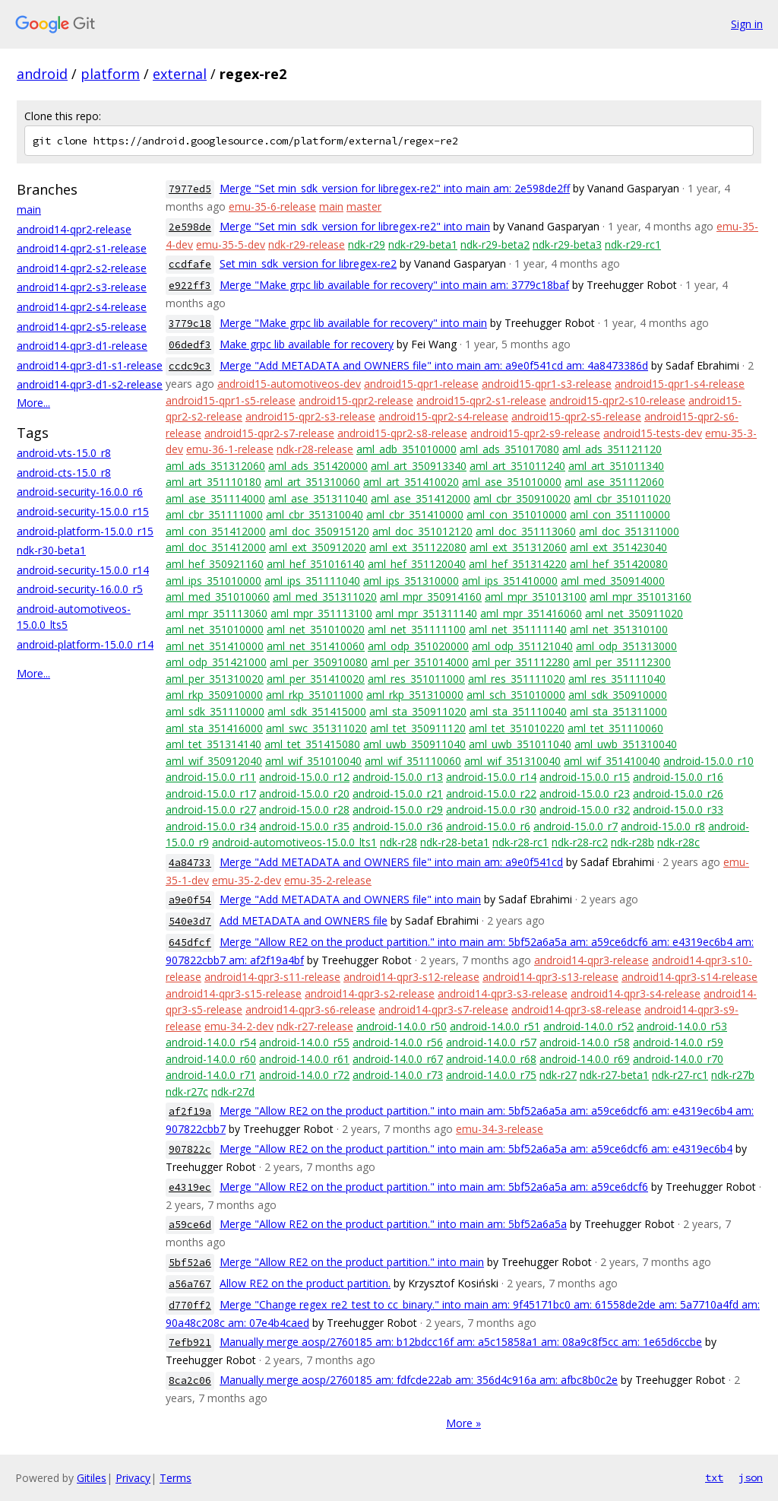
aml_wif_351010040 (313, 761)
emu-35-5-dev (230, 244)
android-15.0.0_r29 (398, 809)
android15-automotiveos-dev (289, 383)
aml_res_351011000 (416, 678)
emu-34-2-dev (239, 1026)
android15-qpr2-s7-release (269, 433)
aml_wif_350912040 (214, 761)
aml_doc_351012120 (422, 531)
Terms (175, 1478)
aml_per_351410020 (316, 678)
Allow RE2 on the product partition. (305, 1283)
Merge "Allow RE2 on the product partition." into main (352, 1262)
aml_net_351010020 (316, 629)
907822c (190, 1149)
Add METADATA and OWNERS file (303, 920)
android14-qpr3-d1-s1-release (90, 365)
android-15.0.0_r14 (491, 777)
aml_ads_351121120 (612, 449)
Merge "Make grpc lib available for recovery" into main (353, 323)
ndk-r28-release (315, 449)
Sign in (747, 24)
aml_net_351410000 (215, 646)
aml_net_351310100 (619, 629)
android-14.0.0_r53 (682, 1026)
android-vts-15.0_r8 (64, 453)
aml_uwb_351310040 (625, 744)
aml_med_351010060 (218, 596)
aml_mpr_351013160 (640, 596)
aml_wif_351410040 (612, 761)
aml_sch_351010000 (515, 694)
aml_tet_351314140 (213, 744)
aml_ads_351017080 (509, 449)
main (29, 209)
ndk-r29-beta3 (567, 244)
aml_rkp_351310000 (414, 694)
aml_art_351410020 (411, 481)
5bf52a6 (190, 1262)
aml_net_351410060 (316, 646)
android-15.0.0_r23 (584, 793)
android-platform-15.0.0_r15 (85, 531)
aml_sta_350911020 (417, 711)
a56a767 (190, 1283)
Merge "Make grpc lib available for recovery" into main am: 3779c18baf (394, 285)
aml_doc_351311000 (629, 531)
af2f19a (190, 1111)
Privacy (132, 1478)
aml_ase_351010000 (511, 481)
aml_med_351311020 (325, 596)
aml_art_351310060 (312, 481)
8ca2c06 (190, 1380)
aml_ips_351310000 (411, 580)
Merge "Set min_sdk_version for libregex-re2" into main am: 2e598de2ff (395, 188)
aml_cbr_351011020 (622, 498)
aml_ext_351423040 (618, 547)
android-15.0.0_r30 (491, 809)
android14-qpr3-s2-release (370, 993)
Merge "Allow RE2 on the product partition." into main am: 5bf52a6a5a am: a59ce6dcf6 (434, 1186)
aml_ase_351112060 (614, 481)
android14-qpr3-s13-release (550, 976)
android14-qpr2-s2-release (82, 268)
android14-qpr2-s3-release (82, 287)
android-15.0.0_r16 (678, 777)
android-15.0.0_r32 (584, 809)
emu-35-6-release (272, 206)
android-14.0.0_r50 (401, 1026)
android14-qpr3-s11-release (272, 976)
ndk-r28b (632, 842)
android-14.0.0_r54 (211, 1042)
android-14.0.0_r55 (304, 1042)
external (180, 74)
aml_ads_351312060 (215, 466)
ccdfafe (190, 264)
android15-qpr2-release (356, 400)
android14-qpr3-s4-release (636, 993)
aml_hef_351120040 (417, 564)
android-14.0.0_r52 (588, 1026)
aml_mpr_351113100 (321, 613)
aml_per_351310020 (215, 678)
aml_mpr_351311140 (426, 613)
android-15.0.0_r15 (584, 777)
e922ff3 (190, 285)
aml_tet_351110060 (615, 728)
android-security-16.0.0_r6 (80, 491)
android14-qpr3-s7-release (443, 1009)
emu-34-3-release (499, 1129)
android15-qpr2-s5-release (576, 416)
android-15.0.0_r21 (398, 793)
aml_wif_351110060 (413, 761)
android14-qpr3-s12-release (411, 976)
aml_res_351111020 (516, 678)
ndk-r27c (187, 1091)
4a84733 (190, 862)
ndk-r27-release (315, 1026)
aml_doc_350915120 (319, 531)
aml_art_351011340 (616, 466)
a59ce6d (190, 1224)
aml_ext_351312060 (518, 547)
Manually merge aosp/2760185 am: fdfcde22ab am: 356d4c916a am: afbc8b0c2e (419, 1379)
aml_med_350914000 (613, 580)
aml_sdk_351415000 (316, 711)
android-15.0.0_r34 (211, 826)
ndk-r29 (366, 244)
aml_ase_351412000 (420, 498)
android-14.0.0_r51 (495, 1026)
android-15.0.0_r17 (211, 793)
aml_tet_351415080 (312, 744)
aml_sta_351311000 (618, 711)
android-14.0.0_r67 (398, 1059)
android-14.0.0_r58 (584, 1042)
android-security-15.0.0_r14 (83, 570)
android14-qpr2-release (74, 229)
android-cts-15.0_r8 (64, 472)
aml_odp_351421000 (216, 662)
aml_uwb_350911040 (414, 744)
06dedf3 (190, 344)
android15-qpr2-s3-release (310, 416)
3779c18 (190, 323)
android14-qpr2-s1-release (82, 248)
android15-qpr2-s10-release (617, 400)
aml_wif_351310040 (512, 761)
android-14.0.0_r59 (678, 1042)
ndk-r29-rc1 (633, 244)
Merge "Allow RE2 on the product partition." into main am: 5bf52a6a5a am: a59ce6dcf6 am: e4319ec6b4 (476, 1148)
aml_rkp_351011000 (314, 694)
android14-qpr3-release (591, 960)
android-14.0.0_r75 (491, 1075)
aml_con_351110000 (620, 514)
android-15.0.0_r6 (488, 826)
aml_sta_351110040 (518, 711)
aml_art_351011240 (517, 466)
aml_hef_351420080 (619, 564)
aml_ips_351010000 (213, 580)
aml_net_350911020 (634, 613)
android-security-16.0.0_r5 (80, 589)
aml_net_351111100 (417, 629)
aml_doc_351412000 (216, 547)
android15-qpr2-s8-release (402, 433)
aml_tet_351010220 (517, 728)
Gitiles (91, 1478)
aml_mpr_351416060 (531, 613)
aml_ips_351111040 (312, 580)
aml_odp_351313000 (626, 646)
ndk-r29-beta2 (495, 244)
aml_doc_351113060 (526, 531)
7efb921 (190, 1342)
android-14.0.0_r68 (491, 1059)
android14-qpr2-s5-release (82, 326)
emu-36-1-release (230, 449)
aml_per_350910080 (319, 662)
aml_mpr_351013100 (536, 596)
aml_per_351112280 (521, 662)
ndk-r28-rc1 (520, 842)
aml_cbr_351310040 (314, 514)
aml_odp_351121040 (522, 646)
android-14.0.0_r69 (584, 1059)
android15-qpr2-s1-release (481, 400)
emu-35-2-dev (246, 880)
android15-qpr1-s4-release (680, 383)
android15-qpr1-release (421, 383)
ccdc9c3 (190, 366)
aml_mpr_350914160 (431, 596)
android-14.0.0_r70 (678, 1059)
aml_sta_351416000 (214, 728)
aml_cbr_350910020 (522, 498)
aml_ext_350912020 (317, 547)
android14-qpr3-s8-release (576, 1009)
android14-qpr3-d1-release (82, 345)
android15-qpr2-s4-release (443, 416)
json (750, 1477)
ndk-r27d (233, 1091)
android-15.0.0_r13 (398, 777)
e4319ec (190, 1187)
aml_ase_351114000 (215, 498)
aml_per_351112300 (622, 662)
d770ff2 (190, 1305)
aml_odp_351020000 (418, 646)
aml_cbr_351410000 (414, 514)
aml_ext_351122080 (417, 547)
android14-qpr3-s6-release (310, 1009)
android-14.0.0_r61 (304, 1059)
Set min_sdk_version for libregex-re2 (308, 263)
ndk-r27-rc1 (680, 1075)
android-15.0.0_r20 (304, 793)
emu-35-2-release (328, 880)
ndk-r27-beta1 (614, 1075)
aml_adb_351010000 (406, 449)
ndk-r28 (398, 842)
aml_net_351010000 (215, 629)
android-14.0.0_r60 (211, 1059)
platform (110, 74)
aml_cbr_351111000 (214, 514)
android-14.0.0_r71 (211, 1075)
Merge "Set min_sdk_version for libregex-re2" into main (355, 226)
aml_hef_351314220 (518, 564)
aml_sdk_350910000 (617, 694)
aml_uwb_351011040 (520, 744)
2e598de (190, 227)
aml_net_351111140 (518, 629)
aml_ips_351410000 (510, 580)
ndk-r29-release (306, 244)
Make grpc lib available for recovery (307, 344)
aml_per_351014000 (420, 662)
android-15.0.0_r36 (398, 826)
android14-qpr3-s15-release (234, 993)
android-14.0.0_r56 (398, 1042)
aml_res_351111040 (617, 678)
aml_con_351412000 (216, 531)
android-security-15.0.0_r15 (83, 511)
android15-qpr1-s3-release (547, 383)
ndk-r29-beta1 (422, 244)
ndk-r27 (558, 1075)
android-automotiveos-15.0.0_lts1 (294, 842)
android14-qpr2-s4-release (82, 307)
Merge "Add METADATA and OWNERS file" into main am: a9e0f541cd (391, 862)
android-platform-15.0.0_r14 (85, 644)
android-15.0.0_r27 (211, 809)
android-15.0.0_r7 (575, 826)
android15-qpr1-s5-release (231, 400)
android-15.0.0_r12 (304, 777)
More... (33, 402)
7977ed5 (190, 188)
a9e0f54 (190, 899)
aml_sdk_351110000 (215, 711)
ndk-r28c (678, 842)
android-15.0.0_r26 (678, 793)
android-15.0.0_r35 (304, 826)
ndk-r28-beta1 (454, 842)
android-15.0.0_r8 (663, 826)
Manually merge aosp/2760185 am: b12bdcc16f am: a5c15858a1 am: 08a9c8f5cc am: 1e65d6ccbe (461, 1341)
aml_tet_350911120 (418, 728)
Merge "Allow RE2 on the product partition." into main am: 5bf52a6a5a (393, 1224)
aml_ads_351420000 (318, 466)
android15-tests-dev (652, 433)
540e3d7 (190, 921)
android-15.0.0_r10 (708, 761)
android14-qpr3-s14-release (689, 976)
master (363, 206)
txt (714, 1477)
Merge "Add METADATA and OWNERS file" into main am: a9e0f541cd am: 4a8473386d (434, 365)
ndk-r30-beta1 (51, 550)
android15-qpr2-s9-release (535, 433)
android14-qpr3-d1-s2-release (90, 384)
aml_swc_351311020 (316, 728)
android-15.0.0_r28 (304, 809)
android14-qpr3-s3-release (503, 993)
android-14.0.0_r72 (304, 1075)
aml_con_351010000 (516, 514)
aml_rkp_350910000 (214, 694)
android (42, 74)
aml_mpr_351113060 (216, 613)
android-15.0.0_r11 (211, 777)
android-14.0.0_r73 (398, 1075)
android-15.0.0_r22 (491, 793)
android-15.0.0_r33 (678, 809)
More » (463, 1423)
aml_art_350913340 (418, 466)
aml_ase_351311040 (318, 498)
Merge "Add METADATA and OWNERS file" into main (350, 899)
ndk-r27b (732, 1075)
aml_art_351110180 (213, 481)
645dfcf (190, 942)
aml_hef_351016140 (316, 564)
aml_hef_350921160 (215, 564)
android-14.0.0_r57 (491, 1042)
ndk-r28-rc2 (580, 842)
